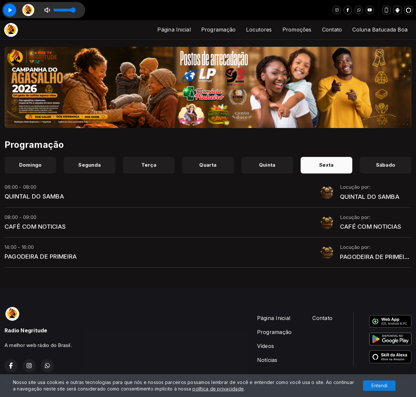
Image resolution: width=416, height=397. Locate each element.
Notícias (267, 360)
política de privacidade (218, 388)
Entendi (379, 385)
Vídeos (265, 346)
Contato (332, 29)
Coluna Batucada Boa (380, 29)
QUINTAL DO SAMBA (34, 196)
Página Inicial (173, 29)
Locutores (259, 29)
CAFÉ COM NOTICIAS (35, 226)
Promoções (297, 29)
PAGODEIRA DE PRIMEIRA (41, 256)
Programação (218, 29)
